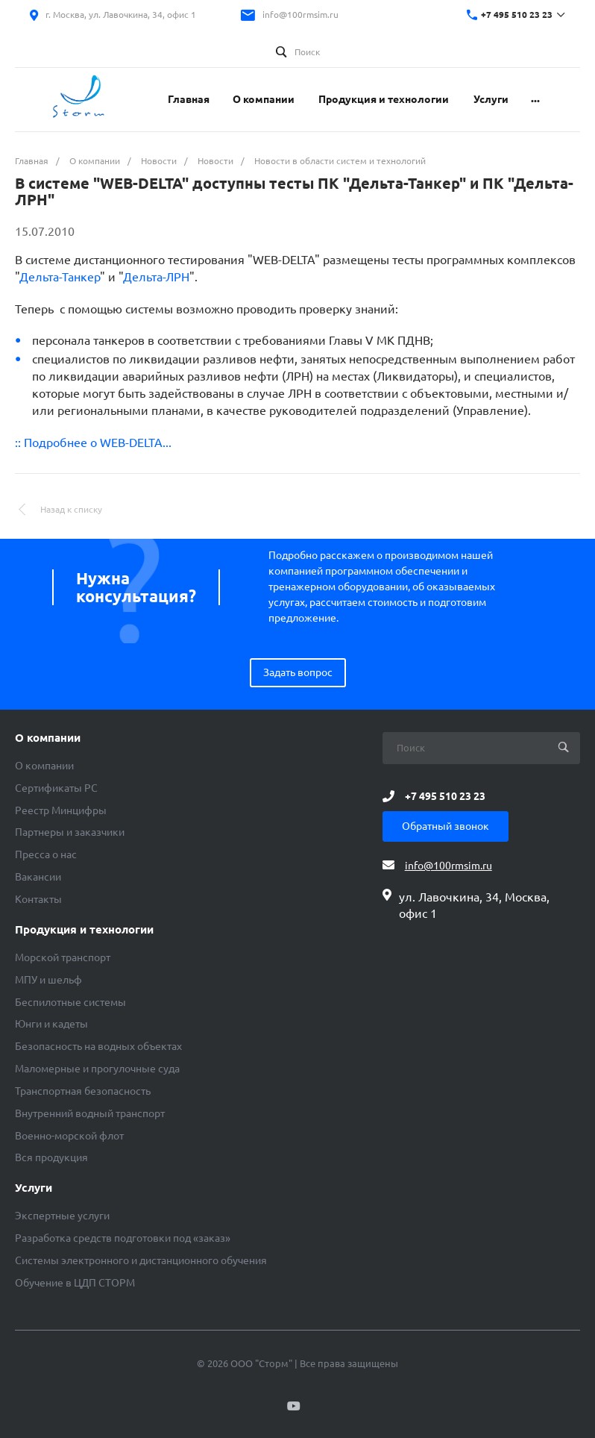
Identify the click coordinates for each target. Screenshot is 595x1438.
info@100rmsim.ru (300, 14)
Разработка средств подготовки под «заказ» (122, 1238)
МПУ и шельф (48, 980)
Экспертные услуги (62, 1216)
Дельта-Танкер (59, 277)
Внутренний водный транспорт (90, 1113)
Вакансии (38, 877)
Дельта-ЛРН (156, 277)
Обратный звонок (445, 826)
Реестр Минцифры (61, 810)
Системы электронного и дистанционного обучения (141, 1260)
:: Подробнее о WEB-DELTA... (93, 442)
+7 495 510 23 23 (516, 14)
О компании (48, 738)
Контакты (38, 899)
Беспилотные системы (70, 1002)
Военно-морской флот (69, 1136)
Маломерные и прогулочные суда (97, 1069)
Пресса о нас (46, 854)
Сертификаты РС (56, 788)
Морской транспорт (62, 957)
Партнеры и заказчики (70, 832)
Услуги (33, 1188)
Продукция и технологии (84, 930)
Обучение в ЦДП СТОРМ (75, 1283)
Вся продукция (51, 1157)
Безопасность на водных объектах (98, 1046)
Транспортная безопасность (83, 1091)
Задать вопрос (298, 672)
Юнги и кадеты (51, 1024)
